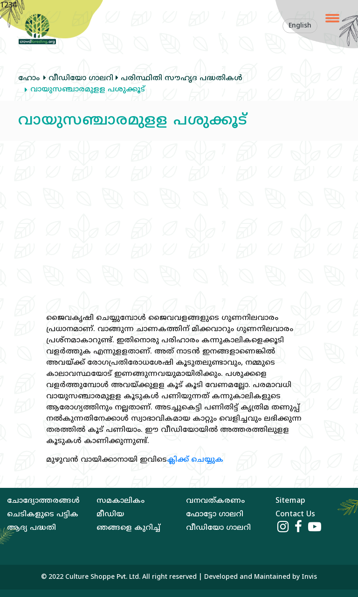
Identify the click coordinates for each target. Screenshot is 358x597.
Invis (309, 577)
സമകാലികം (120, 501)
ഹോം (29, 78)
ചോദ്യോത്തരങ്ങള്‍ (43, 501)
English (300, 26)
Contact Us (295, 514)
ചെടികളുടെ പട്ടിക (42, 514)
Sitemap (290, 501)
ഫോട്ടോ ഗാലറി (214, 514)
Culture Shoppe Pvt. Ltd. (102, 577)
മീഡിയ (110, 514)
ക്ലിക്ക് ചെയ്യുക (195, 460)
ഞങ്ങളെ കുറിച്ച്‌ (128, 528)
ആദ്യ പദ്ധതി (31, 528)
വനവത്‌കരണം (215, 501)
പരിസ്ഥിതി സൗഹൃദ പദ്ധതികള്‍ (177, 78)
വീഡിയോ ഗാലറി (78, 78)
